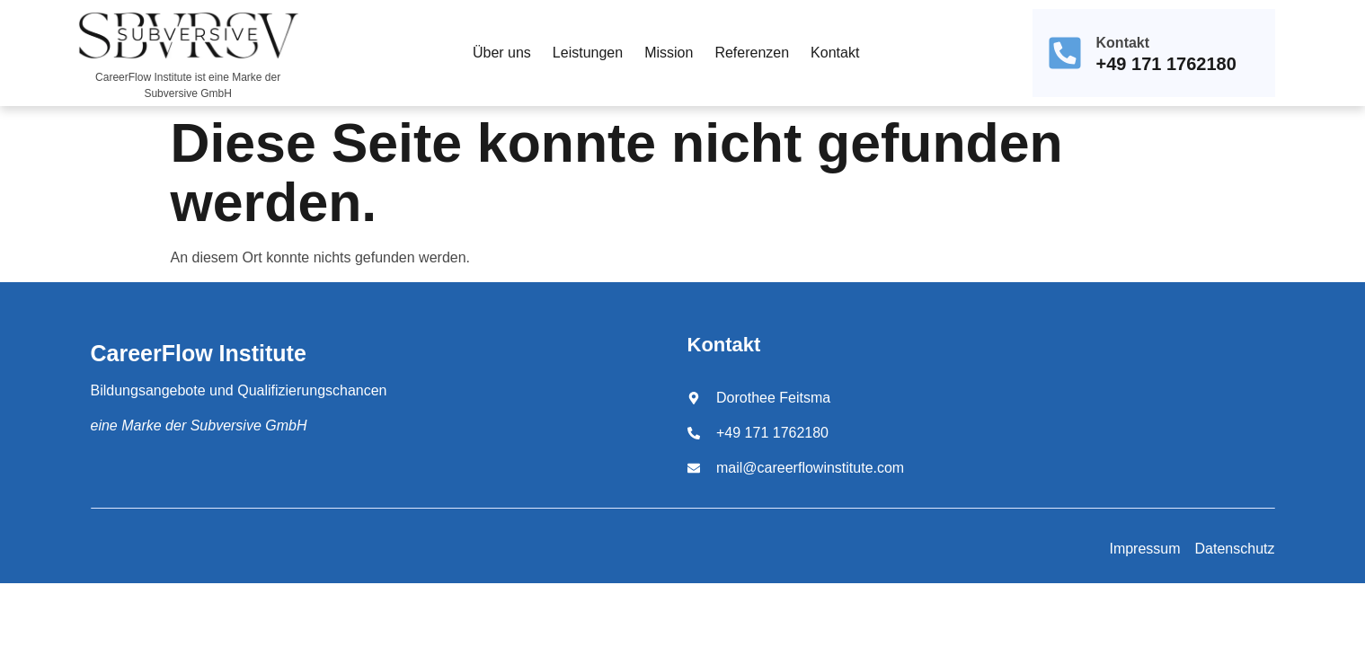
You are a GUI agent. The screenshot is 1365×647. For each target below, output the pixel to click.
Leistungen (588, 52)
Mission (668, 52)
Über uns (502, 52)
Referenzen (751, 52)
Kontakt (835, 52)
